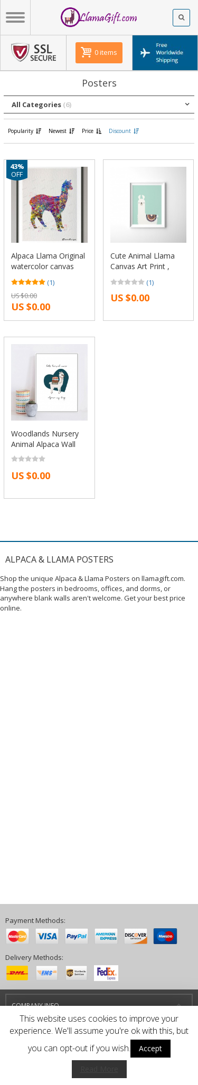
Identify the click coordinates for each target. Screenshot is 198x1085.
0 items (106, 52)
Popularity (25, 131)
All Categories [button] (41, 104)
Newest (62, 131)
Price (92, 131)
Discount (124, 131)
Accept (150, 1048)
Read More (99, 1069)
